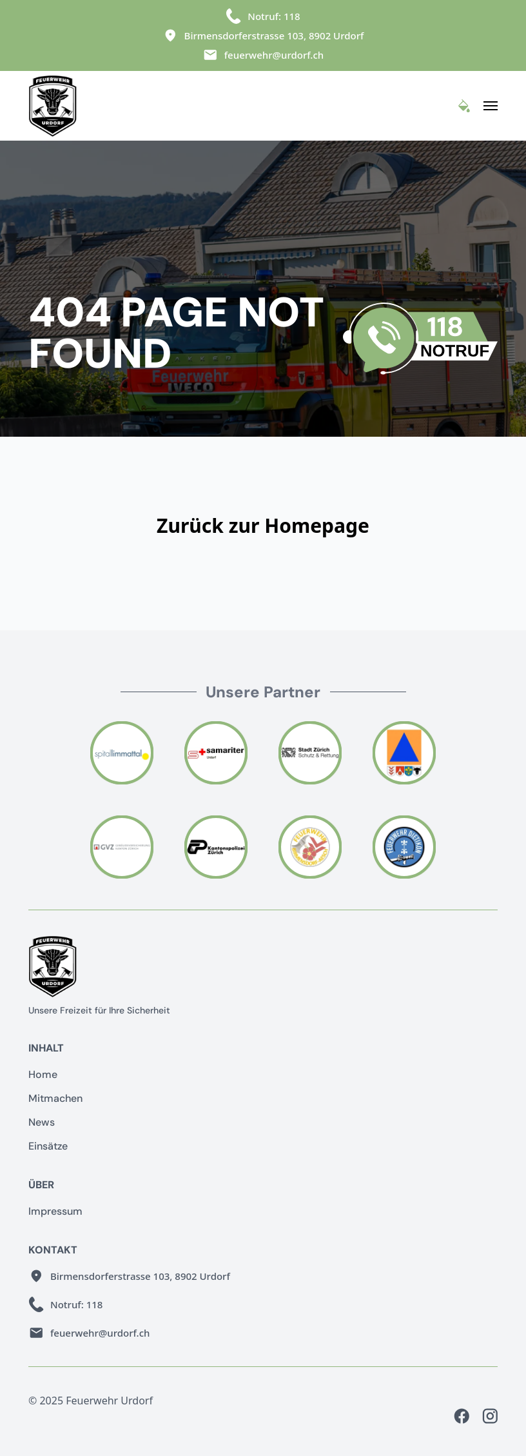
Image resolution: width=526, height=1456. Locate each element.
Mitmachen (55, 1098)
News (41, 1122)
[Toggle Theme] (464, 105)
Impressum (55, 1211)
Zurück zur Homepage (263, 525)
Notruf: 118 (274, 16)
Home (42, 1074)
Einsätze (48, 1146)
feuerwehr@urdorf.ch (274, 54)
